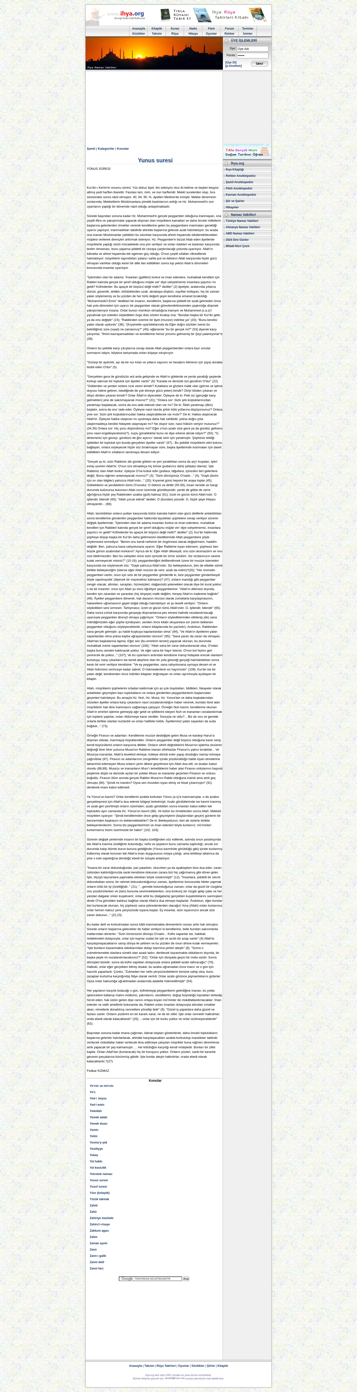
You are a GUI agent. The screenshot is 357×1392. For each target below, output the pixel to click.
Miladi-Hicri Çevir (238, 246)
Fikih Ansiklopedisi (239, 188)
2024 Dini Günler (237, 239)
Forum (229, 28)
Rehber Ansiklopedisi (240, 176)
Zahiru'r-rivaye (100, 1224)
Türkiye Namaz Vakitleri (242, 221)
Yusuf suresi (98, 1186)
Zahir (93, 1211)
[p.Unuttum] (233, 66)
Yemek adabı (98, 1117)
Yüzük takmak (99, 1199)
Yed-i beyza (98, 1098)
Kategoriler (106, 148)
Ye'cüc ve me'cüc (102, 1086)
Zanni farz (97, 1268)
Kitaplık (223, 1366)
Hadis (193, 28)
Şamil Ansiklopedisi (239, 182)
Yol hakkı (96, 1161)
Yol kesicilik (98, 1167)
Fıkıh (211, 28)
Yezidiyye (96, 1149)
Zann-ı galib (98, 1256)
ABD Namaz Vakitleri (240, 233)
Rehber (230, 33)
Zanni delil (97, 1262)
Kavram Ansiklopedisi (241, 194)
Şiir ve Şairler (235, 201)
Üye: (233, 48)
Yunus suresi (99, 1180)
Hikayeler (232, 207)
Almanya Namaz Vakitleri (243, 227)
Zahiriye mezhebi (101, 1218)
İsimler (247, 33)
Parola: (231, 55)
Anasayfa (138, 28)
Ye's (93, 1092)
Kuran (175, 28)
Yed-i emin (97, 1104)
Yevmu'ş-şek (98, 1142)
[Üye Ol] (230, 62)
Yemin (94, 1130)
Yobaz (94, 1155)
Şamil (91, 148)
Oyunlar (211, 33)
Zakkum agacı (99, 1230)
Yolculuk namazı (101, 1174)
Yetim (93, 1136)
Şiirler (211, 1366)
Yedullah (96, 1111)
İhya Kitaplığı (235, 169)
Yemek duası (98, 1123)
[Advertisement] (178, 107)
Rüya (174, 33)
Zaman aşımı (98, 1243)
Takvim (157, 33)
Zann (93, 1249)
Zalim (93, 1237)
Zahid (93, 1205)
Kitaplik (157, 28)
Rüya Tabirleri (166, 1366)
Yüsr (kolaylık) (100, 1193)
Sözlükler (138, 33)
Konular (123, 148)
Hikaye (193, 33)
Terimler (247, 28)
